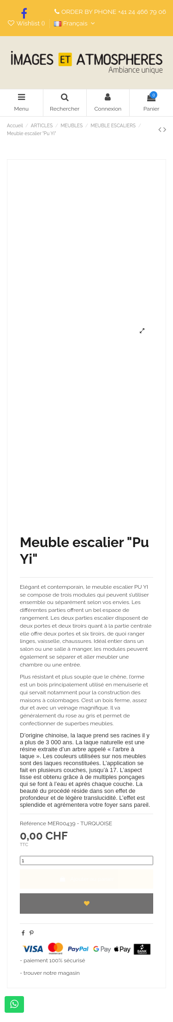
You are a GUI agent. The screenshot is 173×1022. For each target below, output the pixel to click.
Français (75, 23)
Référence (33, 823)
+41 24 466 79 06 (142, 11)
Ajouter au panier (86, 879)
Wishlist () (27, 23)
